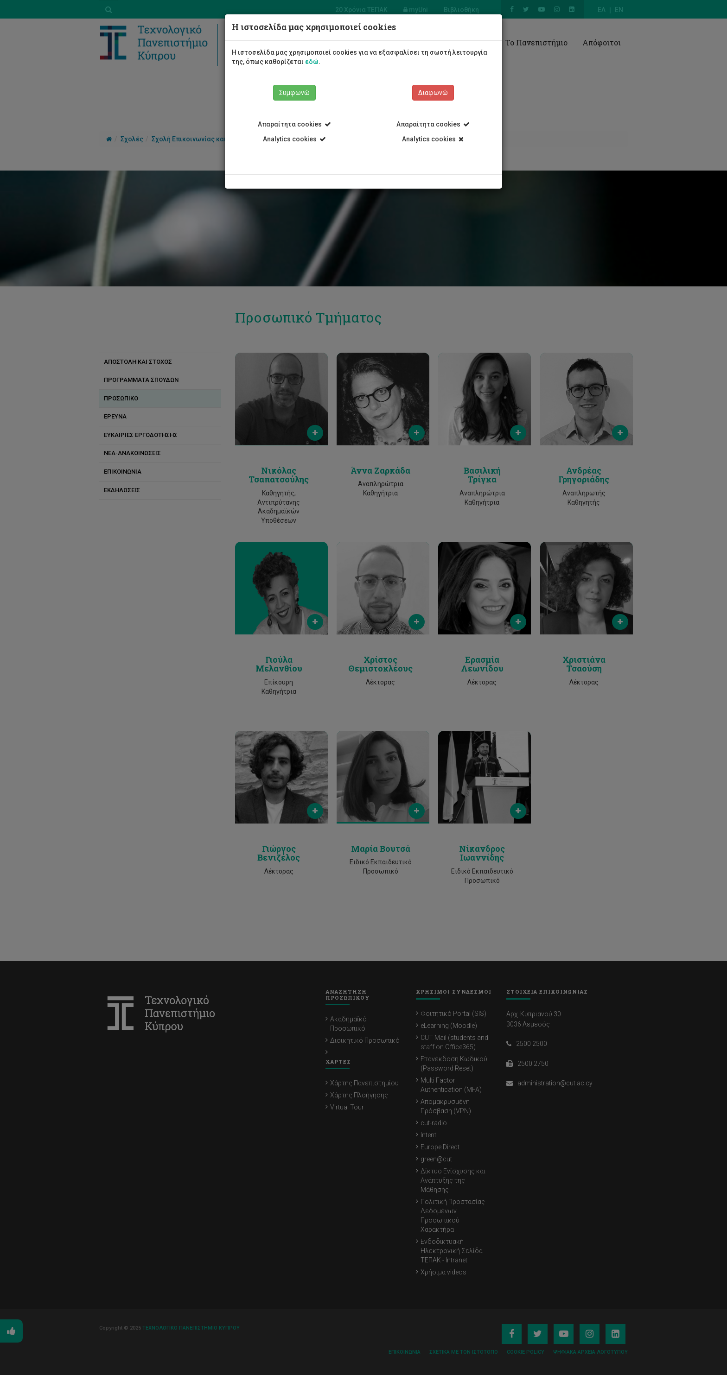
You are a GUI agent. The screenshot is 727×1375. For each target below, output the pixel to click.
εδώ (312, 61)
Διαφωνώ (433, 92)
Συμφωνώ (294, 92)
